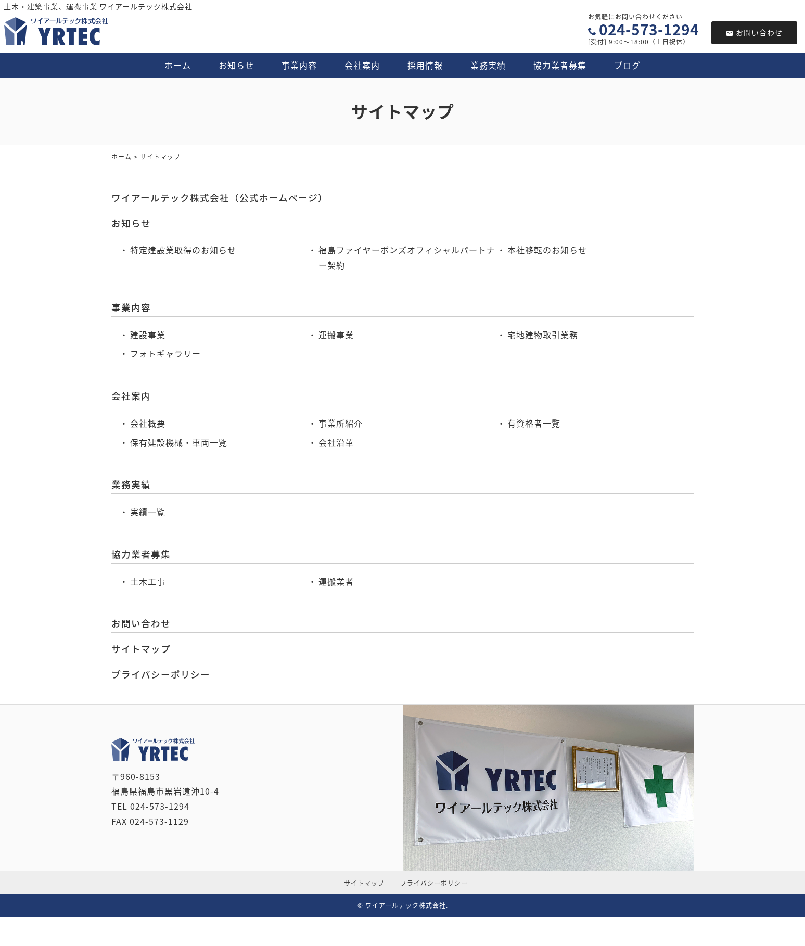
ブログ (627, 65)
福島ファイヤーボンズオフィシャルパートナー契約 (406, 257)
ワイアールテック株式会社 (405, 905)
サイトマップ (141, 649)
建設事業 (147, 334)
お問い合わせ (754, 32)
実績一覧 (147, 511)
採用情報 (425, 65)
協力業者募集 (559, 65)
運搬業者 (336, 581)
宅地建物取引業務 (542, 334)
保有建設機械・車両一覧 (178, 442)
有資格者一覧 (533, 423)
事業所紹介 (340, 423)
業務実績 (488, 65)
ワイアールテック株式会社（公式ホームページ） (219, 197)
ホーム (177, 65)
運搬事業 (336, 334)
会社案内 (362, 65)
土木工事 (147, 581)
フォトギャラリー (165, 353)
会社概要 (147, 423)
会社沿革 (336, 442)
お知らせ (236, 65)
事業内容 (299, 65)
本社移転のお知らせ (547, 250)
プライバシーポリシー (160, 674)
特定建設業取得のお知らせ (183, 250)
